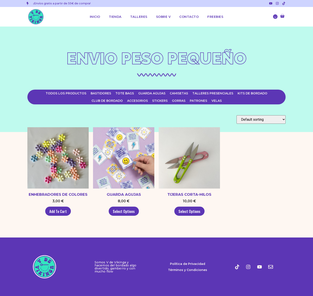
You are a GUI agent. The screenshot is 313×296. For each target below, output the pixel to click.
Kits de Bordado (252, 93)
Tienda (115, 17)
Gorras (178, 100)
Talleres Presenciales (212, 93)
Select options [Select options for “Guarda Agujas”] (124, 211)
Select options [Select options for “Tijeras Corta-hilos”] (189, 211)
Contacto (189, 17)
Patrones (198, 100)
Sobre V (163, 17)
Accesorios (137, 100)
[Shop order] (261, 119)
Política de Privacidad (187, 264)
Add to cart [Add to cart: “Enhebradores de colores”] (58, 211)
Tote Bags (124, 93)
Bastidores (101, 93)
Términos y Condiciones (187, 270)
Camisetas (179, 93)
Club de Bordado (107, 100)
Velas (216, 100)
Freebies (215, 17)
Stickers (160, 100)
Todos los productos (66, 93)
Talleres (138, 17)
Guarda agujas (151, 93)
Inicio (95, 17)
